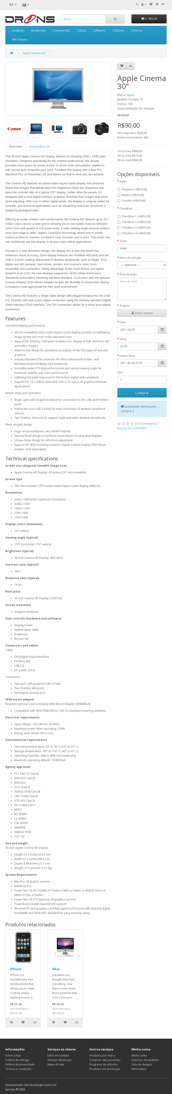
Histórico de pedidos (145, 1060)
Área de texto (128, 274)
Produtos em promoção (104, 1069)
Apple (130, 95)
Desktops (18, 30)
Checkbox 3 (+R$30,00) (133, 227)
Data (123, 322)
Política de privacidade (19, 1064)
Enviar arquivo (142, 313)
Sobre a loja (13, 1055)
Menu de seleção (130, 258)
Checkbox (126, 208)
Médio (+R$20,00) (130, 195)
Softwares (99, 30)
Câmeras (136, 30)
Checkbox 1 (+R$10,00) (133, 216)
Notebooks (38, 30)
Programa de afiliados (103, 1064)
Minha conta (139, 1055)
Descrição (15, 146)
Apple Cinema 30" (34, 53)
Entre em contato (58, 1055)
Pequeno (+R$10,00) (132, 189)
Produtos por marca (102, 1055)
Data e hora (127, 356)
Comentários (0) (39, 146)
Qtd (119, 372)
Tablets (81, 30)
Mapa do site (55, 1064)
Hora (123, 339)
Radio (123, 181)
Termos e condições (18, 1069)
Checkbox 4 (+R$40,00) (133, 233)
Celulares (118, 30)
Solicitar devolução (59, 1060)
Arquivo (125, 305)
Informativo (138, 1069)
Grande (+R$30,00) (131, 201)
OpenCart (50, 1085)
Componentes (61, 30)
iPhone (15, 969)
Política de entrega (17, 1060)
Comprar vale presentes (104, 1060)
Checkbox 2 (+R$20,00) (133, 222)
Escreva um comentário (132, 428)
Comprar (142, 392)
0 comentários (148, 424)
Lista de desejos (141, 1064)
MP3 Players (20, 39)
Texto (123, 241)
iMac (56, 969)
